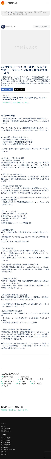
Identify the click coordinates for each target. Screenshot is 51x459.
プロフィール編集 (5, 428)
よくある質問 (4, 447)
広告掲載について (5, 431)
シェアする (7, 89)
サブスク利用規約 (5, 440)
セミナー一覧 (12, 12)
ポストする (19, 89)
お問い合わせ (4, 454)
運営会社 (3, 452)
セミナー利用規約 (5, 438)
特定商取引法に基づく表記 (8, 449)
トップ (4, 12)
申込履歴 (3, 426)
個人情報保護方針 (5, 445)
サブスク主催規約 (5, 442)
